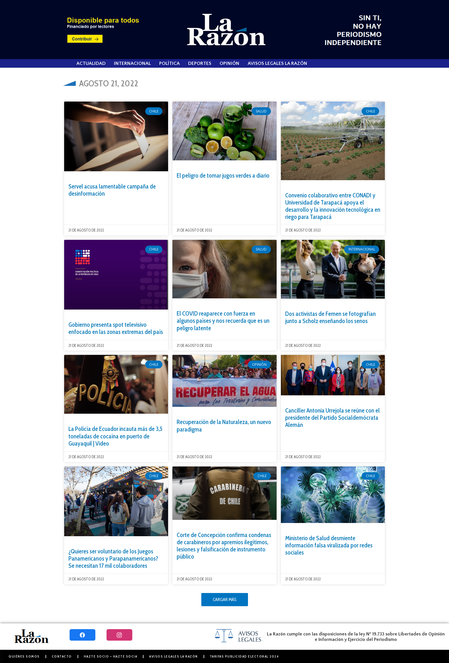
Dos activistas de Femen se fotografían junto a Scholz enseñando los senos (330, 317)
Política (169, 63)
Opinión (229, 63)
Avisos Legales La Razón (277, 63)
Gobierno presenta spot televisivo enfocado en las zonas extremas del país (115, 328)
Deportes (199, 63)
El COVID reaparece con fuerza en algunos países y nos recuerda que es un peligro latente (223, 320)
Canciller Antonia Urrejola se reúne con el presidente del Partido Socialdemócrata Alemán (332, 417)
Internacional (132, 63)
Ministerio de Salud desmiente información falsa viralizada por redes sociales (329, 545)
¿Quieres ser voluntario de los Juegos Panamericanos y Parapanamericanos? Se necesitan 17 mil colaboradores (113, 558)
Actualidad (91, 63)
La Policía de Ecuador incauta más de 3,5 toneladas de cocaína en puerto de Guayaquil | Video (115, 436)
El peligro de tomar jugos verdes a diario (223, 175)
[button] (224, 599)
